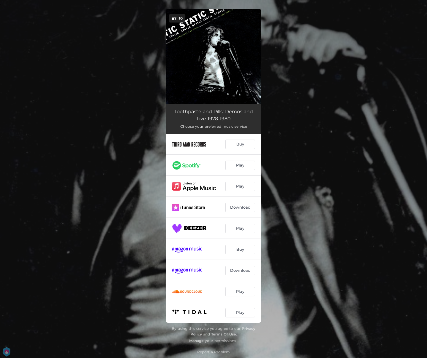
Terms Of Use (223, 334)
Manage (196, 340)
